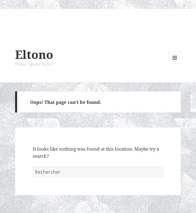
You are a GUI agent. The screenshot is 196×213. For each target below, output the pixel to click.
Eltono (34, 54)
